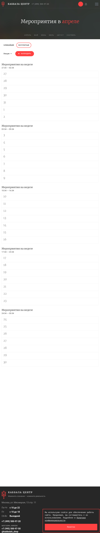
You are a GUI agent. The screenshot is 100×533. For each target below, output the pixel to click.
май (35, 35)
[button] (80, 4)
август (61, 35)
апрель (25, 35)
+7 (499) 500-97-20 (40, 4)
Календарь (24, 53)
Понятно (71, 527)
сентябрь (73, 35)
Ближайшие (9, 45)
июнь (43, 35)
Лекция (7, 54)
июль (52, 35)
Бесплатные (23, 45)
